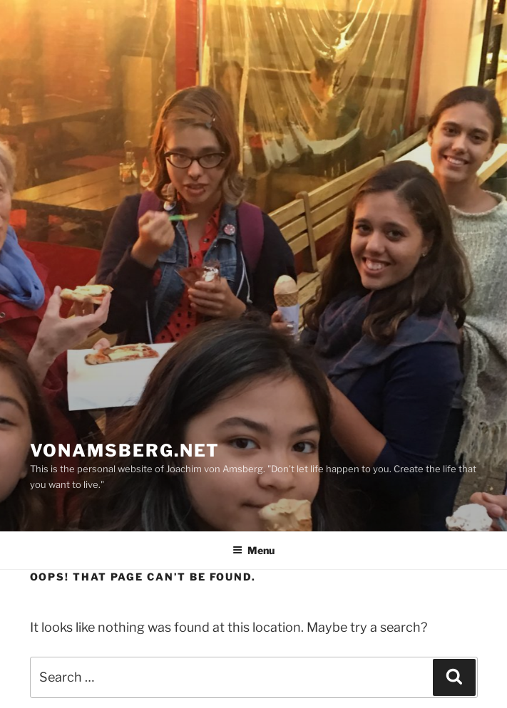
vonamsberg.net (125, 450)
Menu (253, 550)
